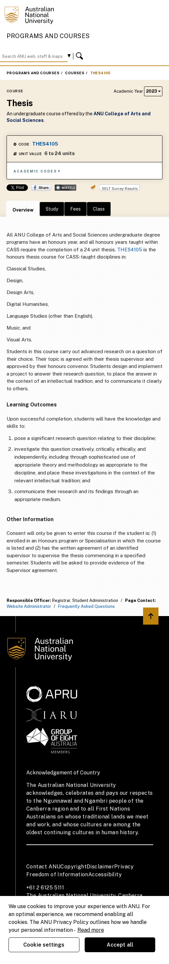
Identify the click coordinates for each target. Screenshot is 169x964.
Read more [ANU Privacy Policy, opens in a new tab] (90, 930)
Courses (74, 73)
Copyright (73, 866)
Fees (75, 209)
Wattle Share (65, 187)
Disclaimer (100, 866)
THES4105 (100, 73)
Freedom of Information (57, 874)
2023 (153, 91)
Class (99, 209)
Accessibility (105, 874)
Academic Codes (37, 171)
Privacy (124, 866)
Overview (22, 210)
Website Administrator (29, 606)
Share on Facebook (41, 187)
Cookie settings (43, 945)
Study (52, 209)
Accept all (120, 945)
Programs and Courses (48, 36)
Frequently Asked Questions (86, 606)
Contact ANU (43, 866)
